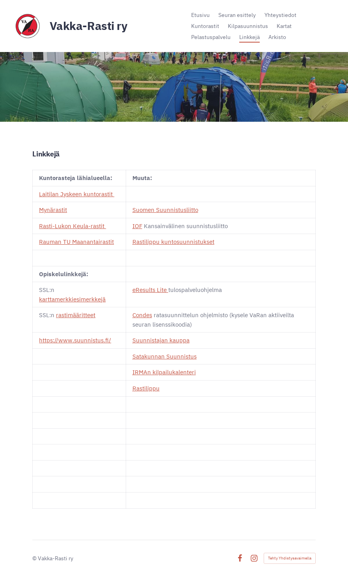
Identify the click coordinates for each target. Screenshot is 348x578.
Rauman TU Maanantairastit (76, 241)
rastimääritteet (75, 315)
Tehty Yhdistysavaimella (289, 558)
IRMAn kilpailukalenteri (164, 372)
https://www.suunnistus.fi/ (75, 340)
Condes (142, 315)
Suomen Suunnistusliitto (165, 210)
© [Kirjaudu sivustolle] (35, 558)
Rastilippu (146, 388)
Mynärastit (53, 210)
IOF (137, 226)
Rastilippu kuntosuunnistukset (173, 241)
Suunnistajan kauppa (161, 340)
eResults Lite (150, 290)
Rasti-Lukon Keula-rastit (72, 226)
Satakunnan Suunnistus (164, 356)
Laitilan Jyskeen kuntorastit (76, 194)
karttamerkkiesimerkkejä (72, 299)
